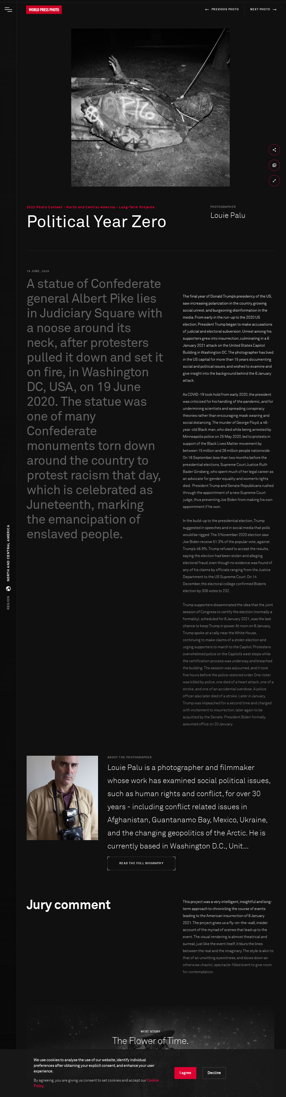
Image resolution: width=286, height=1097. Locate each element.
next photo (264, 10)
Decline (214, 1073)
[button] (8, 567)
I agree (185, 1073)
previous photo (221, 10)
